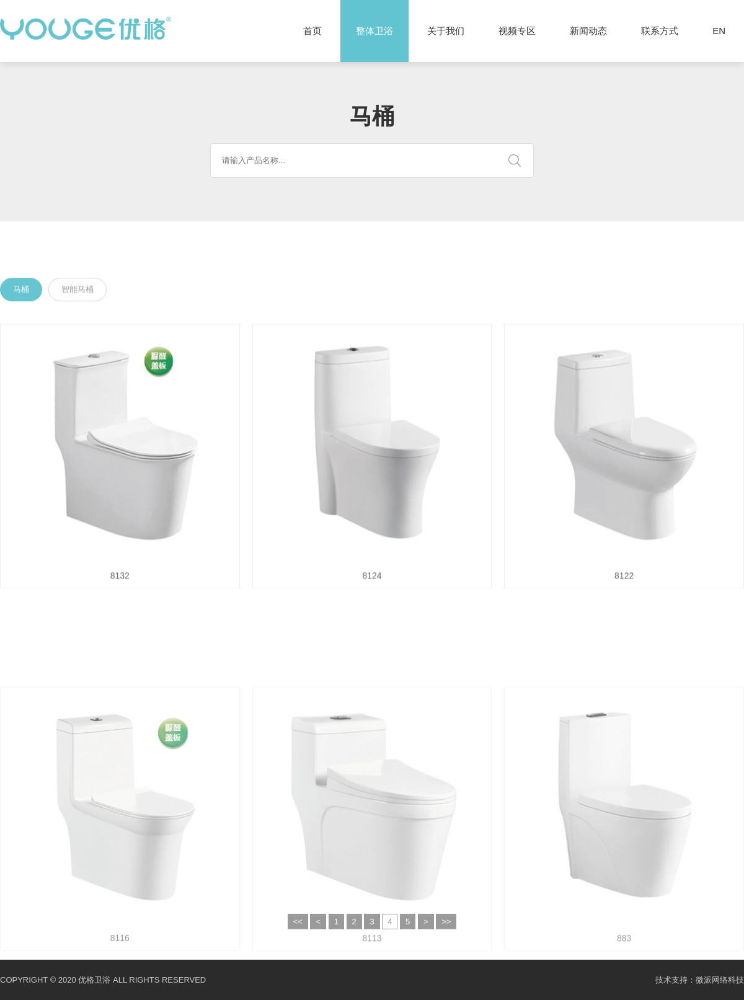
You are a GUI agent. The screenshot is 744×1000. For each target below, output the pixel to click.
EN (718, 30)
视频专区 (517, 30)
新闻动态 (588, 30)
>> (446, 929)
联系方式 (659, 30)
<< (298, 929)
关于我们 (445, 30)
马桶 (21, 290)
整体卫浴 (374, 31)
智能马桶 (77, 290)
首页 (312, 30)
